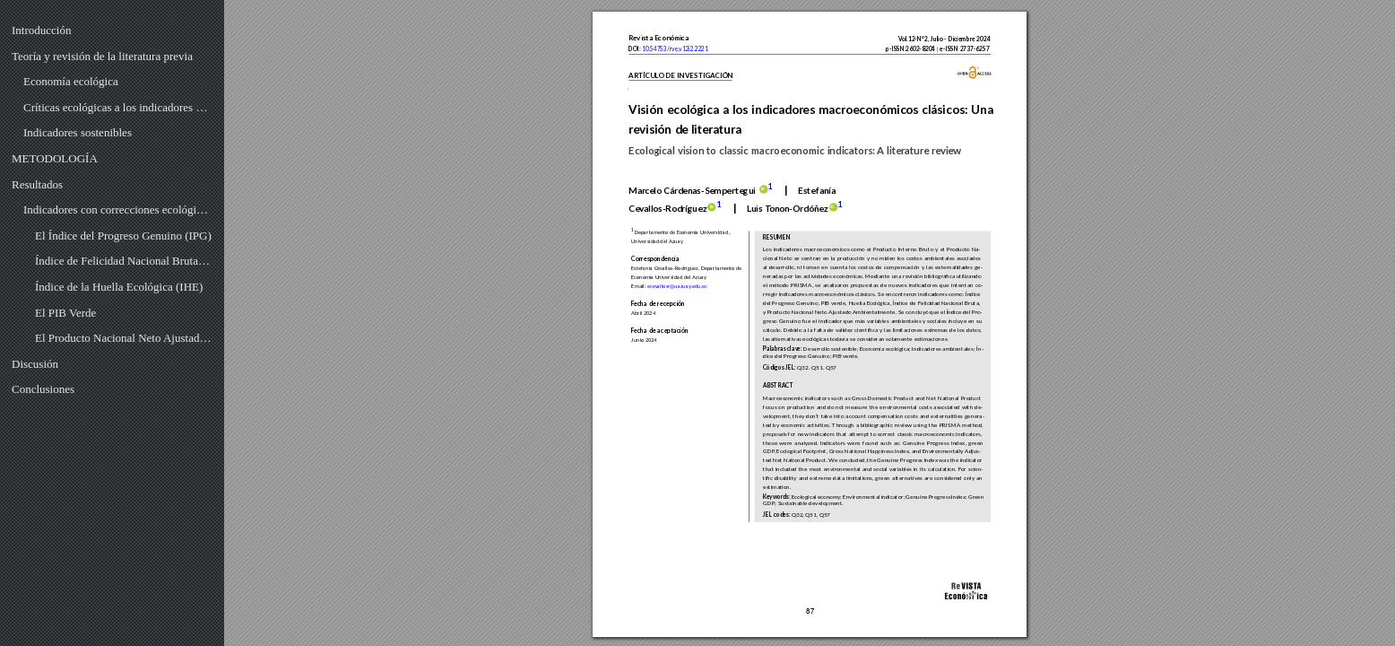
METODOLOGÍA (55, 158)
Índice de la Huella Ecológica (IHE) (119, 286)
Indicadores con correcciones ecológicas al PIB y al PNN (117, 209)
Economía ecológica (70, 81)
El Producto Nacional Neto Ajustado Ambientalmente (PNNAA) (123, 338)
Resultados (37, 184)
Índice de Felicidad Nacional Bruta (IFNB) (123, 260)
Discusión (35, 364)
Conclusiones (43, 389)
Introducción (41, 30)
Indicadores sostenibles (77, 132)
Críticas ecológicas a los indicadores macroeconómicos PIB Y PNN (117, 107)
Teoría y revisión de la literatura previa (102, 56)
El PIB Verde (65, 312)
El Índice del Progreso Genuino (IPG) (123, 235)
